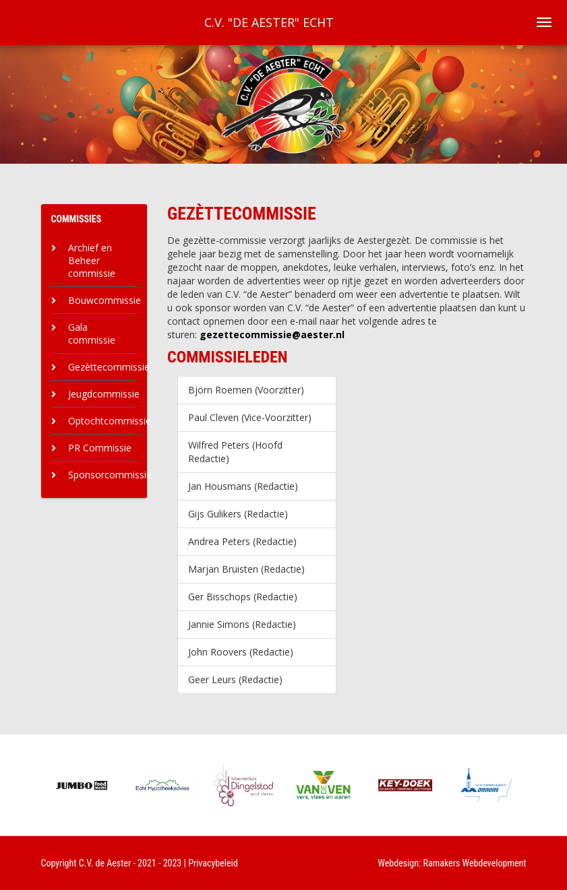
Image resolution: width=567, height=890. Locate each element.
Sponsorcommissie (110, 474)
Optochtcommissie (109, 420)
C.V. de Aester (105, 863)
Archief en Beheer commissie (91, 260)
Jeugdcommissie (104, 393)
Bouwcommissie (104, 300)
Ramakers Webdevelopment (475, 863)
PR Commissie (99, 447)
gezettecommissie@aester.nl (272, 334)
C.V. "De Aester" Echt (269, 22)
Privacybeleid (213, 863)
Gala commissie (91, 333)
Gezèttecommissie (109, 366)
